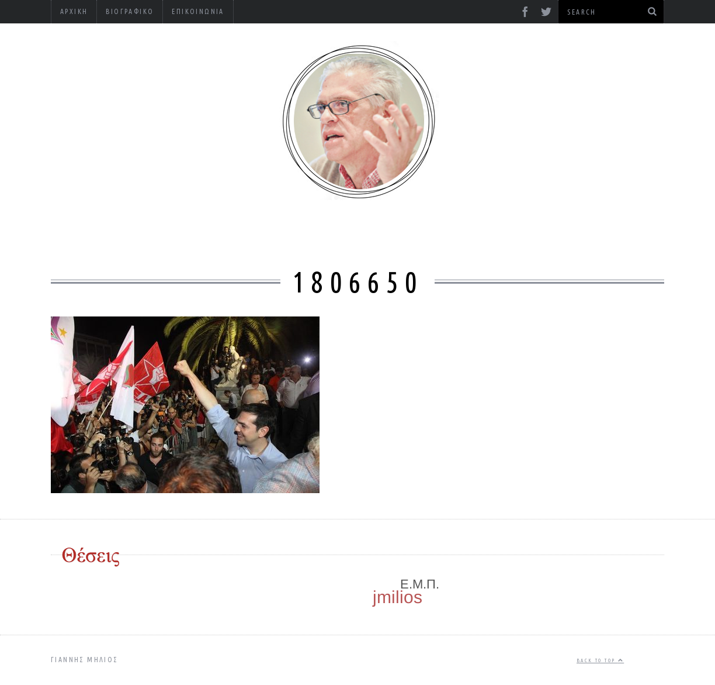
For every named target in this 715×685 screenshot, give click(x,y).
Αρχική (74, 11)
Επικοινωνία (198, 11)
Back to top (600, 660)
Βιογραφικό (130, 11)
